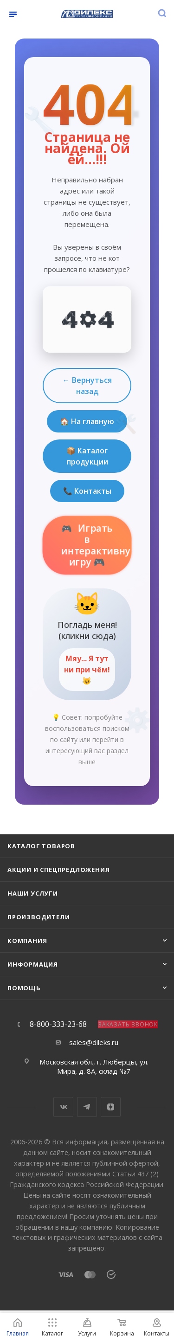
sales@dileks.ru (93, 1042)
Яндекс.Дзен (111, 1107)
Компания (27, 940)
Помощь (24, 988)
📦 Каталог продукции (87, 456)
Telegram (87, 1107)
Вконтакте (63, 1107)
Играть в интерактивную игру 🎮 (96, 545)
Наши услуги (32, 893)
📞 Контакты (87, 491)
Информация (32, 964)
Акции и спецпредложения (58, 869)
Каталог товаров (41, 846)
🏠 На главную (87, 421)
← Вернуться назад (87, 385)
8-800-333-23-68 (58, 1024)
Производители (38, 917)
